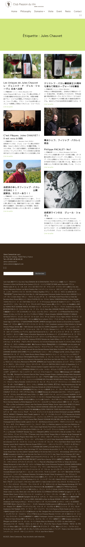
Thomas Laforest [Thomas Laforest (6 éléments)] (56, 402)
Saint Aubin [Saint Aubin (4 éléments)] (7, 282)
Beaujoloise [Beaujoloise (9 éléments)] (77, 374)
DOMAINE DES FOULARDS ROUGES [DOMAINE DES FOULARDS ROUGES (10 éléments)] (47, 379)
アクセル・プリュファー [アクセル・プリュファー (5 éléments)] (67, 357)
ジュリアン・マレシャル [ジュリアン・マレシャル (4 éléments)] (45, 509)
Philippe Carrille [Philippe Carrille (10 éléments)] (59, 352)
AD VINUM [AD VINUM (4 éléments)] (64, 334)
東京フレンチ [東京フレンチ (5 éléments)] (69, 437)
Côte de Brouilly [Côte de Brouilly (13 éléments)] (72, 489)
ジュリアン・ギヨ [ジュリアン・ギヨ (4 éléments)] (57, 452)
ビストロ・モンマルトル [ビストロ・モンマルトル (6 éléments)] (68, 482)
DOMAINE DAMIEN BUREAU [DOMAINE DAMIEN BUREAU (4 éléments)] (73, 464)
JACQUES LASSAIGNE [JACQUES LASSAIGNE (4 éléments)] (63, 407)
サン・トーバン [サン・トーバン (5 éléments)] (28, 447)
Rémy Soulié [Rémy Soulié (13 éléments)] (7, 377)
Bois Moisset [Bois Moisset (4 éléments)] (54, 337)
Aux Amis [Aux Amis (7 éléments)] (75, 307)
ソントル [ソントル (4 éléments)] (69, 479)
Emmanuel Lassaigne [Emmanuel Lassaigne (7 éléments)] (66, 412)
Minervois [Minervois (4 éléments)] (28, 444)
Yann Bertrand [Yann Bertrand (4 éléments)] (17, 389)
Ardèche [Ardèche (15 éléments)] (69, 307)
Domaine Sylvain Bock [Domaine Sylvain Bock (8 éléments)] (35, 327)
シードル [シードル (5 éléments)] (74, 447)
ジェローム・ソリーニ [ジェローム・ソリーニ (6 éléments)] (15, 369)
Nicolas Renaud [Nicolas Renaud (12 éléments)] (38, 349)
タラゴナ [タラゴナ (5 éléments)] (78, 442)
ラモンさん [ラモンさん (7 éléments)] (27, 482)
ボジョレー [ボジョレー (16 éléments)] (76, 444)
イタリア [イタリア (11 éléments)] (21, 467)
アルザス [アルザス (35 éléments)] (46, 377)
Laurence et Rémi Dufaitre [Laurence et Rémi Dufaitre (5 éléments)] (65, 324)
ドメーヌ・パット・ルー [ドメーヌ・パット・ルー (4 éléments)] (67, 339)
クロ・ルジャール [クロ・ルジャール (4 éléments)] (30, 464)
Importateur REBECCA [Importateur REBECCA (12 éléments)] (67, 404)
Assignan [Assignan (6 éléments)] (68, 519)
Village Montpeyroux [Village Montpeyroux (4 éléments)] (74, 349)
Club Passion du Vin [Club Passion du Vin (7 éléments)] (39, 332)
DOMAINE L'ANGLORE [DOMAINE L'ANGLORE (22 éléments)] (49, 407)
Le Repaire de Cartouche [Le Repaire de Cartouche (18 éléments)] (20, 487)
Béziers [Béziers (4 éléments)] (14, 504)
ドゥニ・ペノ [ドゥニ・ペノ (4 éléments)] (59, 329)
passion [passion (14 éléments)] (54, 504)
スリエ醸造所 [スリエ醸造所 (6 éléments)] (38, 392)
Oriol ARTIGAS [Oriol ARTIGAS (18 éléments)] (22, 394)
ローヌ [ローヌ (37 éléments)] (59, 469)
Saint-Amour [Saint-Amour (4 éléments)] (17, 297)
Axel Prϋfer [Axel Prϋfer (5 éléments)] (58, 462)
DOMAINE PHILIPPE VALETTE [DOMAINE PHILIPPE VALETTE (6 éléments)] (61, 309)
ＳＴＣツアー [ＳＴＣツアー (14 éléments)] (57, 529)
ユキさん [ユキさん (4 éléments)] (67, 352)
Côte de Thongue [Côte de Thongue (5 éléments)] (49, 434)
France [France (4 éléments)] (47, 372)
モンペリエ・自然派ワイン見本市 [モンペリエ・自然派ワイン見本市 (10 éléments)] (19, 457)
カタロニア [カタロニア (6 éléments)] (75, 354)
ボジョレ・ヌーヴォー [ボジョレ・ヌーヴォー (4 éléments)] (65, 319)
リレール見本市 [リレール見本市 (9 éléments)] (45, 389)
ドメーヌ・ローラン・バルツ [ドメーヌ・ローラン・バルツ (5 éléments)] (40, 324)
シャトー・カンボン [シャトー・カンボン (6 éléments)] (32, 504)
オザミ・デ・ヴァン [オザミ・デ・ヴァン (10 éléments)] (9, 359)
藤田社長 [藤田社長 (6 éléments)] (20, 497)
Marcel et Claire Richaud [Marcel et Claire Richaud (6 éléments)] (13, 519)
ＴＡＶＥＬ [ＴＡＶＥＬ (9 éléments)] (58, 514)
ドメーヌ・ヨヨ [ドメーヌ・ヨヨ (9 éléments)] (37, 422)
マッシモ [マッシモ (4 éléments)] (66, 342)
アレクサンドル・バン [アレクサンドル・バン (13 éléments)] (73, 369)
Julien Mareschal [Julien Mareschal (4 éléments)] (52, 467)
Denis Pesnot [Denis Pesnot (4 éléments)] (14, 299)
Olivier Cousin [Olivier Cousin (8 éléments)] (71, 442)
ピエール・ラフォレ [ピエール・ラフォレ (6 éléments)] (43, 299)
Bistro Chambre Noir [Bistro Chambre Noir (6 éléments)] (31, 289)
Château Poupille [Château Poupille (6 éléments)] (73, 299)
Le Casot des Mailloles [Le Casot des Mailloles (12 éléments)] (69, 424)
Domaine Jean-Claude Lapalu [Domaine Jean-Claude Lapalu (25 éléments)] (27, 414)
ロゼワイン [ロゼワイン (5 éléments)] (38, 482)
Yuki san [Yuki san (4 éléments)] (78, 384)
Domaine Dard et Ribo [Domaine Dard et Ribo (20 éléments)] (31, 374)
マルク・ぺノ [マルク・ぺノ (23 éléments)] (28, 412)
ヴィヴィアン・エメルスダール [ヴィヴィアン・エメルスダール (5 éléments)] (42, 402)
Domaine (39, 11)
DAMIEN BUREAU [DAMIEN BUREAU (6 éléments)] (69, 439)
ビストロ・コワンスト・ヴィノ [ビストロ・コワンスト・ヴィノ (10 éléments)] (23, 484)
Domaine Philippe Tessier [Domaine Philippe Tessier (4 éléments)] (50, 404)
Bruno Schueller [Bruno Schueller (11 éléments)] (51, 314)
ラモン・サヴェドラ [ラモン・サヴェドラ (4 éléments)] (68, 392)
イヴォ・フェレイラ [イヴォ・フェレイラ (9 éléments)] (16, 429)
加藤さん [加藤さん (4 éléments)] (42, 477)
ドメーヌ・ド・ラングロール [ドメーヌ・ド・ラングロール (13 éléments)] (46, 507)
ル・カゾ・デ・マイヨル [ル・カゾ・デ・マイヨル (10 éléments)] (46, 414)
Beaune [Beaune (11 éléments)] (22, 424)
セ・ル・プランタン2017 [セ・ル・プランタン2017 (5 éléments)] (33, 304)
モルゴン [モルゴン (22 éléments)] (38, 352)
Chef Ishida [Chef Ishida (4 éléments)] (26, 302)
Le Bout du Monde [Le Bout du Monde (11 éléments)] (48, 499)
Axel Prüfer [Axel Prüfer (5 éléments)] (66, 457)
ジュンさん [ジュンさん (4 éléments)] (16, 492)
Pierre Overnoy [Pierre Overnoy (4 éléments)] (46, 459)
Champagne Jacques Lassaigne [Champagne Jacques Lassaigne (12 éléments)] (50, 516)
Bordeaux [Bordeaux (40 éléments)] (64, 299)
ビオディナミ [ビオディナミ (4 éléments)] (77, 452)
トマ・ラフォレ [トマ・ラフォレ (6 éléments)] (13, 324)
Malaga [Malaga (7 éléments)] (5, 464)
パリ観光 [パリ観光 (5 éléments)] (20, 334)
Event (59, 11)
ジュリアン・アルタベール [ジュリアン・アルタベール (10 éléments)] (64, 444)
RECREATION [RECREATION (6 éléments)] (9, 309)
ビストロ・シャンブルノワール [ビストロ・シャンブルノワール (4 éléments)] (25, 469)
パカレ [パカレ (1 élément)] (61, 497)
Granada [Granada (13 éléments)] (6, 472)
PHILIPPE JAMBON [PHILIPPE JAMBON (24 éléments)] (36, 362)
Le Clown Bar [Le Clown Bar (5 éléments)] (73, 297)
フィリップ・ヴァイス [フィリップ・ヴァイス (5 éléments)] (57, 382)
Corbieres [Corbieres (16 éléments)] (58, 362)
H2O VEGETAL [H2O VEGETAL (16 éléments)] (23, 339)
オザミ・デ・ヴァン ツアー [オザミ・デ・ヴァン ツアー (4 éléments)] (29, 509)
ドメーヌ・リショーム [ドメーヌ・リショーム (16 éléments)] (26, 329)
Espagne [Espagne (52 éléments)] (27, 497)
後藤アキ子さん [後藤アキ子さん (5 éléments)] (54, 377)
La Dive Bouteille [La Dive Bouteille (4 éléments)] (62, 427)
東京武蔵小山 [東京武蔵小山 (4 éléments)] (37, 409)
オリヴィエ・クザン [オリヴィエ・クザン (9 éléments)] (17, 392)
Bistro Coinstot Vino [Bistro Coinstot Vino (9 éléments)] (68, 516)
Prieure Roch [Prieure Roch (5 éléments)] (64, 297)
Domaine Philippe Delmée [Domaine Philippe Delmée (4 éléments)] (11, 327)
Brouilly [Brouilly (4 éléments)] (61, 429)
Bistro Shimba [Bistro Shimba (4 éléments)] (15, 422)
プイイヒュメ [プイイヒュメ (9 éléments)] (24, 489)
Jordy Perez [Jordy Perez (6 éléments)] (47, 359)
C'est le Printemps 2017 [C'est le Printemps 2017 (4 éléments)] (68, 454)
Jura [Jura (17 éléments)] (5, 304)
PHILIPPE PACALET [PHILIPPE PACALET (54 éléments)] (30, 459)
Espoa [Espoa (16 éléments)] (55, 509)
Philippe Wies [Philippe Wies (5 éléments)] (40, 464)
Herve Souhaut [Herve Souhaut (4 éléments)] (28, 284)
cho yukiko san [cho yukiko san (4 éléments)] (75, 344)
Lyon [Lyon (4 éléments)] (69, 344)
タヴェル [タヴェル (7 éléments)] (21, 409)
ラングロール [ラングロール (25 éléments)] (59, 521)
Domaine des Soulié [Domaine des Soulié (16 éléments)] (56, 342)
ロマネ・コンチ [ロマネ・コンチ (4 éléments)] (14, 397)
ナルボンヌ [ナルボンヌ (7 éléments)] (63, 364)
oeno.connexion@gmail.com (13, 264)
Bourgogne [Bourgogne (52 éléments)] (14, 419)
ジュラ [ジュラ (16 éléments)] (44, 492)
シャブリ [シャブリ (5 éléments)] (62, 437)
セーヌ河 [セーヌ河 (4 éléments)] (35, 294)
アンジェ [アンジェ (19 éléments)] (25, 332)
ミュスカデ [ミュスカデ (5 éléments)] (61, 337)
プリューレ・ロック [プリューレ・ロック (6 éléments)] (34, 519)
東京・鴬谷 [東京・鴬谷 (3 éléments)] (31, 344)
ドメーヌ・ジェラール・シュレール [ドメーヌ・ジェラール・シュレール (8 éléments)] (24, 442)
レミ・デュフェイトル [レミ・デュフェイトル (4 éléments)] (39, 412)
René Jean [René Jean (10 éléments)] (23, 492)
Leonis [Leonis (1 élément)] (38, 297)
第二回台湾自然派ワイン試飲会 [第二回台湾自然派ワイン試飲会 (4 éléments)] (51, 487)
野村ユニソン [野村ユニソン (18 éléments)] (60, 506)
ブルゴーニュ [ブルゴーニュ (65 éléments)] (12, 482)
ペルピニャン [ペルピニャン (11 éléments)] (9, 362)
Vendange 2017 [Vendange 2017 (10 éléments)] (73, 484)
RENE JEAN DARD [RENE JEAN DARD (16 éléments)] (36, 499)
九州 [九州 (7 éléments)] (24, 322)
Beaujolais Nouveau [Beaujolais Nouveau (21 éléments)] (31, 387)
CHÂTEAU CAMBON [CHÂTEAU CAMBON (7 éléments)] (57, 492)
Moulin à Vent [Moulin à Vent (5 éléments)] (66, 529)
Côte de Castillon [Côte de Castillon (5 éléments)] (65, 432)
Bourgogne (67, 152)
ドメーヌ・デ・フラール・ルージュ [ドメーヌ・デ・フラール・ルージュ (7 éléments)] (45, 469)
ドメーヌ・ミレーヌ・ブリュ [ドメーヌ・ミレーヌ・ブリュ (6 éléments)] (41, 382)
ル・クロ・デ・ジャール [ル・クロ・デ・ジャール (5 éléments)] (55, 457)
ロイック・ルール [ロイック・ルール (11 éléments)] (30, 317)
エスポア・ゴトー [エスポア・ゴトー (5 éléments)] (75, 409)
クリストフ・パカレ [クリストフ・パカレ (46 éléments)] (48, 526)
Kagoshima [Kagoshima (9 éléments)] (71, 364)
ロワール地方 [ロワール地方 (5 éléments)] (66, 287)
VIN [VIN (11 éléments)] (57, 399)
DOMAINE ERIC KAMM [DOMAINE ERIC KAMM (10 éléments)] (40, 447)
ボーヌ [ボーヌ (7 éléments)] (64, 514)
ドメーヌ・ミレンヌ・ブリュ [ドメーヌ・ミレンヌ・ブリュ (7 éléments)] (49, 442)
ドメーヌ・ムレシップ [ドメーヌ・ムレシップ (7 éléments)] (56, 394)
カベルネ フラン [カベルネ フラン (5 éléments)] (23, 494)
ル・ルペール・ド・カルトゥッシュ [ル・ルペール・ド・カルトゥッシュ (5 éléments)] (48, 497)
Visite (50, 11)
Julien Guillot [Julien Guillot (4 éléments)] (68, 521)
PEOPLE (31, 141)
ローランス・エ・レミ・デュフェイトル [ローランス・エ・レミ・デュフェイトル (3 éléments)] (24, 379)
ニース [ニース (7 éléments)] (38, 442)
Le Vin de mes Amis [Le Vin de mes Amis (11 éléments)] (45, 452)
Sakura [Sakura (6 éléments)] (77, 404)
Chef (30, 92)
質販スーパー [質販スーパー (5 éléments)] (14, 409)
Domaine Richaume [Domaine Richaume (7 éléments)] (9, 417)
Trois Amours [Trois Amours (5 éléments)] (16, 477)
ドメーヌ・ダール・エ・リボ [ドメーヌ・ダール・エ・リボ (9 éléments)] (67, 332)
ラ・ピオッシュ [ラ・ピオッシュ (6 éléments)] (69, 337)
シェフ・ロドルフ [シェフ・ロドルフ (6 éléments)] (19, 337)
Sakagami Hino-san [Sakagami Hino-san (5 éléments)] (48, 511)
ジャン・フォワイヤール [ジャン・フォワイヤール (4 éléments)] (66, 399)
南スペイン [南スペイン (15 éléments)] (14, 282)
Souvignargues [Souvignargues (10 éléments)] (43, 294)
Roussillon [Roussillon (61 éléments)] (67, 312)
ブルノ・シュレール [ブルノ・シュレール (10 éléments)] (64, 467)
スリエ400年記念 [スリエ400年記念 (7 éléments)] (61, 344)
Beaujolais (26, 92)
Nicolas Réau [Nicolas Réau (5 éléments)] (40, 521)
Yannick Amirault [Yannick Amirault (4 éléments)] (27, 349)
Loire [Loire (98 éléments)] (39, 459)
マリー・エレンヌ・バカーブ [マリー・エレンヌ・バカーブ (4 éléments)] (31, 472)
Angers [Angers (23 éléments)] (72, 352)
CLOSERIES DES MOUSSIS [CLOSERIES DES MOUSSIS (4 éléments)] (16, 319)
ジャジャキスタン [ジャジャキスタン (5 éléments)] (55, 432)
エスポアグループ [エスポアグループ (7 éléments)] (16, 322)
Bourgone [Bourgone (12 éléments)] (64, 504)
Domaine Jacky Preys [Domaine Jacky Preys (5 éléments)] (37, 434)
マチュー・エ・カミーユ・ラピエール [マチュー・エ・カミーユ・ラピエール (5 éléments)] (56, 292)
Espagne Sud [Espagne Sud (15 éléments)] (13, 511)
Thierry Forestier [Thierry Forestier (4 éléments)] (19, 382)
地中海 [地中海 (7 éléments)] (21, 399)
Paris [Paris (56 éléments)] (35, 514)
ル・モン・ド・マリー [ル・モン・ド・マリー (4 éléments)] (46, 519)
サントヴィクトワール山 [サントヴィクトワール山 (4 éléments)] (48, 454)
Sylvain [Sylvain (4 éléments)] (55, 489)
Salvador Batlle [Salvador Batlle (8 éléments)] (33, 452)
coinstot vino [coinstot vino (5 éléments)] (76, 519)
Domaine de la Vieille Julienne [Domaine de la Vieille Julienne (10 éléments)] (13, 449)
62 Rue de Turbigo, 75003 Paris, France (18, 257)
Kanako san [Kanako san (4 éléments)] (67, 509)
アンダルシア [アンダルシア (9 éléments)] (34, 314)
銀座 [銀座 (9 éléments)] (19, 324)
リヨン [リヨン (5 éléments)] (29, 492)
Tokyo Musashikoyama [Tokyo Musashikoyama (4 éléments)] (68, 384)
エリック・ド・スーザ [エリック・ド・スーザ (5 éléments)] (36, 302)
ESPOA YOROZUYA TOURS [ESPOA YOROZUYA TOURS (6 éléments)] (49, 409)
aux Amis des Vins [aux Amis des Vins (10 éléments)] (58, 359)
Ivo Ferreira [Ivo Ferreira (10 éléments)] (44, 529)
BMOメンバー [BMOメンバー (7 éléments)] (23, 299)
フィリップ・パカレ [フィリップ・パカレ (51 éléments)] (23, 367)
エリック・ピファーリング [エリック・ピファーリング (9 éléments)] (41, 337)
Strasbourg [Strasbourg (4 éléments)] (58, 474)
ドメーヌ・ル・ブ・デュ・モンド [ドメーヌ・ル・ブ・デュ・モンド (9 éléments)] (34, 309)
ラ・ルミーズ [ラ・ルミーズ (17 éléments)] (8, 332)
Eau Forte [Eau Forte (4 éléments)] (26, 294)
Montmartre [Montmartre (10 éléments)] (25, 362)
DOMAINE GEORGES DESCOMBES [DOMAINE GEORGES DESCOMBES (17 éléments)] (15, 352)
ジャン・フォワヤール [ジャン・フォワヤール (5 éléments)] (69, 526)
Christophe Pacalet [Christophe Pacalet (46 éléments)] (31, 357)
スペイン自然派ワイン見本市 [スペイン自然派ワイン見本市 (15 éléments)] (61, 459)
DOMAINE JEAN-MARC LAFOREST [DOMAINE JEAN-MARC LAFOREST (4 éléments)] (65, 499)
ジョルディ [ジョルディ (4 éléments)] (20, 482)
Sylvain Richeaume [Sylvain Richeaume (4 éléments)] (51, 464)
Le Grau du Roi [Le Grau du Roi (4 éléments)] (66, 322)
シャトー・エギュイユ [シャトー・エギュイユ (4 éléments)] (48, 444)
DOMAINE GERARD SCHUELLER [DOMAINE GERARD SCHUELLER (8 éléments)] (13, 387)
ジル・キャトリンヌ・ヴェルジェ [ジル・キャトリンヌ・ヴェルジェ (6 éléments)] (20, 499)
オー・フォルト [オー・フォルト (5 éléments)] (54, 372)
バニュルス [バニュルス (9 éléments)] (47, 439)
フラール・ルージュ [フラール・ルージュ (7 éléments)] (23, 314)
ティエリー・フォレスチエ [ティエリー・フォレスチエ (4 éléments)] (72, 302)
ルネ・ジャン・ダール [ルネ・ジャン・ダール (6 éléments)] (42, 317)
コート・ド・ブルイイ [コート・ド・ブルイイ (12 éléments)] (58, 389)
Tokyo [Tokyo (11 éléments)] (58, 454)
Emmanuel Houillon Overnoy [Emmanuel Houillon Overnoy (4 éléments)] (57, 294)
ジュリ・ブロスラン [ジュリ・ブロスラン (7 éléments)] (69, 282)
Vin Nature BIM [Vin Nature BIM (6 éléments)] (63, 349)
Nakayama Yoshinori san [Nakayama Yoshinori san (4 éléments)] (16, 289)
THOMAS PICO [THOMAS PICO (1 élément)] (7, 302)
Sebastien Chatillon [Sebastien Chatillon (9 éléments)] (44, 504)
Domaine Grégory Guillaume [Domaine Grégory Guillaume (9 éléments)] (54, 374)
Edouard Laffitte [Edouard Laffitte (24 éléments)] (43, 432)
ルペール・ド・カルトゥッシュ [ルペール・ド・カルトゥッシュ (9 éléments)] (13, 412)
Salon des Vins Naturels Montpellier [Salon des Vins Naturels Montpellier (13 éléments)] (30, 359)
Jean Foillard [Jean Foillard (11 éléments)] (35, 457)
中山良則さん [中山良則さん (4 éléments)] (73, 304)
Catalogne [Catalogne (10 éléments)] (25, 474)
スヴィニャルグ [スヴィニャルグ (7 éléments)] (24, 419)
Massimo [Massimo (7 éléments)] (51, 514)
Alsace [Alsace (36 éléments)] (9, 506)
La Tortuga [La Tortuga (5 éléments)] (78, 324)
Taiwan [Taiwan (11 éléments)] (42, 374)
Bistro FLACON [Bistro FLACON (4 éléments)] (32, 299)
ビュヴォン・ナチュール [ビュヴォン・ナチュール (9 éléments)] (64, 502)
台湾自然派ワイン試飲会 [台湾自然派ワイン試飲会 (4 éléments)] (31, 516)
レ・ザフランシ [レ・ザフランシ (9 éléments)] (30, 502)
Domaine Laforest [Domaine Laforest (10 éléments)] (24, 404)
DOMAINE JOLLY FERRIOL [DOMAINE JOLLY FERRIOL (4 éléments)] (45, 384)
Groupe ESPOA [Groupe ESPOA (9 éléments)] (37, 444)
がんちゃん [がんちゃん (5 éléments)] (17, 362)
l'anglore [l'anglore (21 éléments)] (22, 444)
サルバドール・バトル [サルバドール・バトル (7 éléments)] (14, 349)
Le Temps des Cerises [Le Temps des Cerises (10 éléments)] (70, 462)
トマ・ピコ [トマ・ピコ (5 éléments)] (57, 334)
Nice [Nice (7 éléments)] (31, 294)
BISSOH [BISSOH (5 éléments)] (38, 407)
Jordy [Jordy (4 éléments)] (29, 394)
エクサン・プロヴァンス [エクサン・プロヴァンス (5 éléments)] (60, 422)
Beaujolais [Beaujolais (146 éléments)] (51, 344)
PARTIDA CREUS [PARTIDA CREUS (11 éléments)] (54, 364)
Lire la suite (8, 107)
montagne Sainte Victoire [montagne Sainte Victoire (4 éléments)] (53, 322)
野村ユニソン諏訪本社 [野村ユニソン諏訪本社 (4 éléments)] (69, 497)
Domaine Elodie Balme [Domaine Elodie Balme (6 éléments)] (50, 349)
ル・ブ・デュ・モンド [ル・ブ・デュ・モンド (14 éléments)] (72, 507)
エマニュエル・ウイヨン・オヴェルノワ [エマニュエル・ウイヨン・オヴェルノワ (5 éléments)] (47, 369)
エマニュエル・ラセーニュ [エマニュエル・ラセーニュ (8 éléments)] (67, 289)
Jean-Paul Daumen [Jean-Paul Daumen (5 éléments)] (36, 404)
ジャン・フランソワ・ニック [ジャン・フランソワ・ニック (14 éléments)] (53, 312)
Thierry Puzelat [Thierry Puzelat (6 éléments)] (57, 524)
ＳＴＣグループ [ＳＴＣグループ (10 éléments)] (25, 434)
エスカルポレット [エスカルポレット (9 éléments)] (25, 312)
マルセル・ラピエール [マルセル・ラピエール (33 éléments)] (69, 524)
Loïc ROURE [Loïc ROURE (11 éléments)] (13, 521)
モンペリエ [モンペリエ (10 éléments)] (43, 457)
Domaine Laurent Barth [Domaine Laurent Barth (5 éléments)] (10, 444)
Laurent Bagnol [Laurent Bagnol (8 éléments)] (14, 489)
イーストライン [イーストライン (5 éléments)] (41, 397)
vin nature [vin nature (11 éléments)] (27, 377)
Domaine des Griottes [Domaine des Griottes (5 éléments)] (73, 414)
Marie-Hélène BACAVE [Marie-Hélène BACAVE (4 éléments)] (15, 459)
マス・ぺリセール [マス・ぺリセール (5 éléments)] (45, 472)
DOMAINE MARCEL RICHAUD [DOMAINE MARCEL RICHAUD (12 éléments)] (25, 307)
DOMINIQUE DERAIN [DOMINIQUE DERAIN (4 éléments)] (28, 369)
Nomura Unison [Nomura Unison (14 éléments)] (47, 422)
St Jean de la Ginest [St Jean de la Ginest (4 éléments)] (53, 412)
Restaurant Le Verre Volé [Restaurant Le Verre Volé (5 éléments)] (17, 464)
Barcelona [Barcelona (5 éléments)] (6, 299)
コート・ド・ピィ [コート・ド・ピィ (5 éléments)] (17, 302)
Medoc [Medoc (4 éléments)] (71, 374)
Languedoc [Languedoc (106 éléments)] (53, 326)
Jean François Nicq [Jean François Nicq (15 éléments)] (18, 502)
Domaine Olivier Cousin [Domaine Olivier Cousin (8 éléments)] (10, 494)
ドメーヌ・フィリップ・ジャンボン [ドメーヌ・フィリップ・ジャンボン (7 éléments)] (44, 479)
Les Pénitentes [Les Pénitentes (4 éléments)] (49, 521)
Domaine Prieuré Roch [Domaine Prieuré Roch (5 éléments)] (49, 427)
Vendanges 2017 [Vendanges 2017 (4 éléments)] (68, 372)
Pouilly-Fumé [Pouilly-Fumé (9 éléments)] (56, 297)
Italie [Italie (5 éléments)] (11, 389)
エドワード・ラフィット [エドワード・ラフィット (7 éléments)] (33, 372)
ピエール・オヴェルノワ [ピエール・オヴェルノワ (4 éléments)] (69, 474)
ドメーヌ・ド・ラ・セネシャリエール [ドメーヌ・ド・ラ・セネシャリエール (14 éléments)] (45, 484)
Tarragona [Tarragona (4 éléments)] (67, 492)
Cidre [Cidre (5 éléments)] (33, 482)
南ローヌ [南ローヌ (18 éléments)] (24, 519)
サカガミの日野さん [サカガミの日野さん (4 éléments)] (29, 399)
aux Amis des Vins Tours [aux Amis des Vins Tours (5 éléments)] (33, 454)
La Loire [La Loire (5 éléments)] (72, 327)
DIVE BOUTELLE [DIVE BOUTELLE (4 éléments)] (64, 377)
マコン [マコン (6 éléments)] (43, 372)
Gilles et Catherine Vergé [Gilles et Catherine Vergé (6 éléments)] (63, 434)
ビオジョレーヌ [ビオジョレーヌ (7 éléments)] (8, 342)
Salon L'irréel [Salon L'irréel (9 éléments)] (46, 482)
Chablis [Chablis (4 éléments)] (50, 529)
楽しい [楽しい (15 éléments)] (54, 304)
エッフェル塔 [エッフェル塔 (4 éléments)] (39, 399)
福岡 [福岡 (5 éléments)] (64, 494)
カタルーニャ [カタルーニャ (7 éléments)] (35, 394)
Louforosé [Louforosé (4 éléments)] (63, 367)
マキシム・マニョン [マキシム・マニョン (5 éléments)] (14, 434)
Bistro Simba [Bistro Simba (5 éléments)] (64, 379)
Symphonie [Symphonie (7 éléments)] (53, 324)
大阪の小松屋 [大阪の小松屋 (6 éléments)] (71, 397)
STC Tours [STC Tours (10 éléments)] (39, 449)
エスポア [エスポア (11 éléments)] (46, 394)
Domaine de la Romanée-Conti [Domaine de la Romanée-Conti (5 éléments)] (52, 392)
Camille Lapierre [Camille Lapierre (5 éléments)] (26, 422)
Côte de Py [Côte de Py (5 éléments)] (33, 497)
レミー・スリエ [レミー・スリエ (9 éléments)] (71, 367)
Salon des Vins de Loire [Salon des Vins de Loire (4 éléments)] (67, 419)
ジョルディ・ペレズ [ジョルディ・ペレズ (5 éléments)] (49, 399)
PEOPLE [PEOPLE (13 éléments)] (38, 339)
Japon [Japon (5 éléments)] (30, 332)
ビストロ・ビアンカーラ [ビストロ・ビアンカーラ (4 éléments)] (19, 462)
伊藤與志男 (9, 92)
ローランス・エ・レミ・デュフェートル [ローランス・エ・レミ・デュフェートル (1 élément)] (61, 354)
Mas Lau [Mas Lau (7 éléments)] (15, 404)
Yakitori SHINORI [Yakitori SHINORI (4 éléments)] (55, 299)
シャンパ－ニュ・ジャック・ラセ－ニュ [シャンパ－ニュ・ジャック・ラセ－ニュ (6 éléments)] (37, 424)
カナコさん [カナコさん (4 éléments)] (77, 339)
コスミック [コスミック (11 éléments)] (29, 382)
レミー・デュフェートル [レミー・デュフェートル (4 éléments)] (39, 417)
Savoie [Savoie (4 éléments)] (5, 452)
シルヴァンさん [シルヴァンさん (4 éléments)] (55, 482)
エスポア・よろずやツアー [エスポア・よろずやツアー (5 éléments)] (11, 372)
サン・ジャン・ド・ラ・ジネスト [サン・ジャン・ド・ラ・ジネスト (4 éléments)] (55, 477)
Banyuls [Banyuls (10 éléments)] (12, 472)
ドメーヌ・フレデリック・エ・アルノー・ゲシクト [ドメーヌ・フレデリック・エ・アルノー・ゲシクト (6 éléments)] (51, 307)
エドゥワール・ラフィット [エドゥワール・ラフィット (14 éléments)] (40, 364)
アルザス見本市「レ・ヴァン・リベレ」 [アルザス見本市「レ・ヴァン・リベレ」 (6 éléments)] (25, 384)
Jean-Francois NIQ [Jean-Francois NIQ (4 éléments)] (49, 362)
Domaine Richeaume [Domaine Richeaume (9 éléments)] (20, 347)
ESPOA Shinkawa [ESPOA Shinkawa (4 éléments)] (27, 479)
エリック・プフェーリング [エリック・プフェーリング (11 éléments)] (71, 362)
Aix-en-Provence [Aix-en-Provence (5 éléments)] (43, 514)
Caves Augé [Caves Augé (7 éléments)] (38, 427)
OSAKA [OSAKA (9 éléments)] (33, 429)
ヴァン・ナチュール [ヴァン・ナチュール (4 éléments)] (63, 304)
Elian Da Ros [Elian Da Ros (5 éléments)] (27, 429)
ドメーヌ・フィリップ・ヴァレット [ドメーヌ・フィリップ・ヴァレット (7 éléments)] (47, 429)
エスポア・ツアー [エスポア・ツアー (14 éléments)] (63, 327)
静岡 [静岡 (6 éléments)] (63, 519)
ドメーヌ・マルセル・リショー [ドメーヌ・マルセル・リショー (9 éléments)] (13, 447)
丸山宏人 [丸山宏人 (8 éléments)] (78, 357)
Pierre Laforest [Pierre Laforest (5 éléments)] (43, 319)
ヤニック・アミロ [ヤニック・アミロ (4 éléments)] (53, 347)
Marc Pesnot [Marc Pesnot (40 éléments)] (38, 419)
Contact (78, 11)
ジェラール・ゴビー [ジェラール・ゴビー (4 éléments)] (37, 377)
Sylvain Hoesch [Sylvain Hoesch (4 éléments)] (18, 294)
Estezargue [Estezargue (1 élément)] (47, 302)
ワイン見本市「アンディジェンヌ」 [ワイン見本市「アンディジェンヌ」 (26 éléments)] (24, 506)
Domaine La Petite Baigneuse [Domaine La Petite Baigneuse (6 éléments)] (23, 402)
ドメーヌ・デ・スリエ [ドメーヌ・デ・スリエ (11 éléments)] (17, 354)
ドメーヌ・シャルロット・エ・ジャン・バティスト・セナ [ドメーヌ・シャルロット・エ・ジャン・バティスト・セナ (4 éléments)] (45, 494)
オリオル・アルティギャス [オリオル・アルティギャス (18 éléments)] (23, 342)
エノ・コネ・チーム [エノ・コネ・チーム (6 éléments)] (52, 332)
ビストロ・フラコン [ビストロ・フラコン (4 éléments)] (25, 364)
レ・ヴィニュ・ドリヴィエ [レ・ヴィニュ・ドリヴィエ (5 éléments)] (44, 489)
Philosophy (25, 11)
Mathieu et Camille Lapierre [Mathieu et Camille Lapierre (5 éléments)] (12, 407)
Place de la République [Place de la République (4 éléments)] (47, 462)
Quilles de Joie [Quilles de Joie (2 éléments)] (14, 339)
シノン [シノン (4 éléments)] (35, 432)
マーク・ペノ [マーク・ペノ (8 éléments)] (75, 492)
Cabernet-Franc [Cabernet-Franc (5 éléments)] (54, 367)
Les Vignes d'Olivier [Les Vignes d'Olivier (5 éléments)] (64, 317)
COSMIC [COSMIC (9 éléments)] (53, 502)
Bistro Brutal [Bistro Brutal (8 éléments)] (69, 389)
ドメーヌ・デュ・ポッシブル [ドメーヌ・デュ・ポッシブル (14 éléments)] (42, 524)
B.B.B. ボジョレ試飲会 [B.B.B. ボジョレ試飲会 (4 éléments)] (31, 319)
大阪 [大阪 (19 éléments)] (64, 402)
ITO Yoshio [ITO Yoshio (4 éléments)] (77, 472)
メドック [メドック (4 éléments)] (24, 407)
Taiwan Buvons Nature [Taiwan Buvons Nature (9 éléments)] (32, 354)
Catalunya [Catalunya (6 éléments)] (32, 339)
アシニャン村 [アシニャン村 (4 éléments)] (31, 352)
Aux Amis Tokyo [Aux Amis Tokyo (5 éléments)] (24, 282)
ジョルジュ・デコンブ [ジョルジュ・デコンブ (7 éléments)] (40, 347)
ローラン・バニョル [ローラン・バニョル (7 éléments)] (65, 447)
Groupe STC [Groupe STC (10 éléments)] (7, 477)
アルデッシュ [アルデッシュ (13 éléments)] (54, 282)
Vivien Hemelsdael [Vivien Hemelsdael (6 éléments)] (57, 439)
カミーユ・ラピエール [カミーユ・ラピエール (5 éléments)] (13, 344)
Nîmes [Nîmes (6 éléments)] (12, 526)
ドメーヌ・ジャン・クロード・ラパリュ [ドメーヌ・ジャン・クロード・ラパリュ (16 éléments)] (46, 437)
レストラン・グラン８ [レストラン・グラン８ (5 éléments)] (33, 531)
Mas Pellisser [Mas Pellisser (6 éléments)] (31, 407)
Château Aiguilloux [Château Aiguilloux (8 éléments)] (39, 292)
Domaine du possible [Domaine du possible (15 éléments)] (50, 449)
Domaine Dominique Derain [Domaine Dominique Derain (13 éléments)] (64, 511)
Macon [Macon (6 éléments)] (41, 439)
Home (14, 11)
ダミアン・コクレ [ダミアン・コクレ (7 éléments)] (12, 304)
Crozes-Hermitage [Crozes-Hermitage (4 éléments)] (29, 449)
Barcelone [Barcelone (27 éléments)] (69, 472)
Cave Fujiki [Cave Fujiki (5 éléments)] (19, 472)
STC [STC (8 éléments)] (18, 312)
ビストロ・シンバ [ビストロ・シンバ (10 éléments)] (39, 284)
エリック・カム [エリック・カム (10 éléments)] (73, 422)
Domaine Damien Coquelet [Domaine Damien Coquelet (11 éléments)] (40, 367)
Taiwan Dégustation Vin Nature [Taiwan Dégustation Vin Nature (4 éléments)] (13, 357)
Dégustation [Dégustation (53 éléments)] (25, 477)
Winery (20, 92)
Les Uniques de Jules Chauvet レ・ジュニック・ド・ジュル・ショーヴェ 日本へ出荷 (21, 85)
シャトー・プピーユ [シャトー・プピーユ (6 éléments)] (48, 352)
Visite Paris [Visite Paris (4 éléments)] (21, 454)
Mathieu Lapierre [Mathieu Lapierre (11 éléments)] (55, 424)
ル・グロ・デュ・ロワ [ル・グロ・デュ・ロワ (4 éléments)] (66, 387)
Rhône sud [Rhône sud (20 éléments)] (24, 344)
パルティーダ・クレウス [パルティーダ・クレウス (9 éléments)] (43, 502)
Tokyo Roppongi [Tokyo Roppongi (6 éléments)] (63, 484)
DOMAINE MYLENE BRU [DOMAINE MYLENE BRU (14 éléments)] (52, 419)
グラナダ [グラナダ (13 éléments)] (72, 417)
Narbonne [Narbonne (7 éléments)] (76, 329)
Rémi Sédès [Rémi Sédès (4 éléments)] (29, 437)
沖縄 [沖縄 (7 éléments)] (61, 372)
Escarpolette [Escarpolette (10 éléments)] (12, 454)
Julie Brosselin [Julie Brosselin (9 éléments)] (17, 439)
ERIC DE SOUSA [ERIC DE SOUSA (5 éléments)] (36, 492)
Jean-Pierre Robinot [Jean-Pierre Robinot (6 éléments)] (47, 531)
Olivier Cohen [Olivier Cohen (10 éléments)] (7, 492)
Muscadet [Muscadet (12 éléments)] (65, 284)
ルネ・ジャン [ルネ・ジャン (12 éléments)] (15, 424)
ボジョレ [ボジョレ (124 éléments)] (57, 384)
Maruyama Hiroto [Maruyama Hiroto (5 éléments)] (64, 409)
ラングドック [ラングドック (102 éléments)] (27, 526)
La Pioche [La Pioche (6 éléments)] (61, 509)
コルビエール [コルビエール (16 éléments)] (53, 317)
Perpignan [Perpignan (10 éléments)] (60, 464)
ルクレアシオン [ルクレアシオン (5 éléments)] (31, 397)
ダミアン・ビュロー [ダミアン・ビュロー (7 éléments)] (17, 317)
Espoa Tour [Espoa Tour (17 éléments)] (73, 377)
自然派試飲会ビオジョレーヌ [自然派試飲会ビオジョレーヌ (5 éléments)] (31, 389)
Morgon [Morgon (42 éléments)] (6, 521)
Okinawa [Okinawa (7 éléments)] (52, 329)
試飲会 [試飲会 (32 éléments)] (74, 379)
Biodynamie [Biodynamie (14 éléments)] (55, 387)
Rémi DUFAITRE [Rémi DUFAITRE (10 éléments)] (76, 529)
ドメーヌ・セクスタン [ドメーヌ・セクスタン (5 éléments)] (25, 292)
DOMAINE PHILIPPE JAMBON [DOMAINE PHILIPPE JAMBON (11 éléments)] (35, 322)
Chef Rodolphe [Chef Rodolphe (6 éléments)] (15, 509)
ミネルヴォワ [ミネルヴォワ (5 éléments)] (62, 489)
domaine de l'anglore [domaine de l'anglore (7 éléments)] (57, 302)
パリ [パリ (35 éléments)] (70, 284)
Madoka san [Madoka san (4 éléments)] (23, 397)
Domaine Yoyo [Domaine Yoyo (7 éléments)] (28, 432)
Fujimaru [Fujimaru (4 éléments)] (49, 304)
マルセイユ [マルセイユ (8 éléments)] (35, 342)
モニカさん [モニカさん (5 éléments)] (72, 342)
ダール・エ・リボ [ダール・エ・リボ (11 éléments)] (45, 297)
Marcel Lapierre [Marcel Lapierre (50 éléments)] (13, 329)
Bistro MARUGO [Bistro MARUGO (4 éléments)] (72, 294)
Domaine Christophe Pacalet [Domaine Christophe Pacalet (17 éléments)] (39, 474)
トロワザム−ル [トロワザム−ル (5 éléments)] (17, 332)
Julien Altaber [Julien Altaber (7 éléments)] (74, 449)
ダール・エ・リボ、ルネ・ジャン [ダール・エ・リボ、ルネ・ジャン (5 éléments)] (22, 287)
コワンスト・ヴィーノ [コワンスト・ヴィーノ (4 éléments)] (32, 462)
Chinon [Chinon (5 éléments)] (52, 474)
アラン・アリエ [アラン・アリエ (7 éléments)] (54, 319)
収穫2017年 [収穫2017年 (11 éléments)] (36, 526)
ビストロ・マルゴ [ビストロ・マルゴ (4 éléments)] (8, 347)
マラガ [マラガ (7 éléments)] (13, 367)
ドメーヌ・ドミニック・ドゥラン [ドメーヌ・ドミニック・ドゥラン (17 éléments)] (50, 287)
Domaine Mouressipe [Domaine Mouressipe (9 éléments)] (53, 397)
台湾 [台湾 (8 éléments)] (58, 504)
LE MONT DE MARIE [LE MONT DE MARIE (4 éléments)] (51, 284)
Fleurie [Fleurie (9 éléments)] (43, 304)
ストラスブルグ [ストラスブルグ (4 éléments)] (44, 342)
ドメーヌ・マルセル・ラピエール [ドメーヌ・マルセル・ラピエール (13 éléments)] (21, 524)
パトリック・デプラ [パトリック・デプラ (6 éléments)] (60, 414)
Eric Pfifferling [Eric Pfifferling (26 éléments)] (66, 487)
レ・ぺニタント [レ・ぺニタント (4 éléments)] (68, 329)
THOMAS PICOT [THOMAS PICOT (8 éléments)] (10, 307)
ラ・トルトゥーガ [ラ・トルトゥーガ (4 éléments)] (18, 377)
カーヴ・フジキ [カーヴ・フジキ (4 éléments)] (18, 309)
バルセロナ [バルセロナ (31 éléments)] (19, 432)
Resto (68, 11)
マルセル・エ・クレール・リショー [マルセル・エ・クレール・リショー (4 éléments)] (49, 357)
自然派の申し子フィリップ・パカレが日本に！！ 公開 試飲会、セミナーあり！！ (21, 190)
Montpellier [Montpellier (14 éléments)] (18, 374)
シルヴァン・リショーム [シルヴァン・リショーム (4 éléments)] (66, 347)
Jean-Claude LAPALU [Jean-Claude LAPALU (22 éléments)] (61, 417)
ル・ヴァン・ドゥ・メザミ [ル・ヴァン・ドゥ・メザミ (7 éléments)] (30, 439)
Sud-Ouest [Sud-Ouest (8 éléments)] (62, 442)
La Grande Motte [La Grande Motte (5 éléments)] (53, 447)
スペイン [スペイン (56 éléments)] (50, 417)
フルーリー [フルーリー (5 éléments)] (22, 304)
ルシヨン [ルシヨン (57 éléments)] (36, 287)
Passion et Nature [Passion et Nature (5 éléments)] (41, 344)
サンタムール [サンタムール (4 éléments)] (13, 314)
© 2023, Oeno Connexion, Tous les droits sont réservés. (24, 537)
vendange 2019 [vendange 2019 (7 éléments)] (68, 452)
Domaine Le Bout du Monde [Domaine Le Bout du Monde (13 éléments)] (13, 284)
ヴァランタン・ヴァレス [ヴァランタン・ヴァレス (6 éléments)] (17, 516)
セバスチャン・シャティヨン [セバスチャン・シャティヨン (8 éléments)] (12, 474)
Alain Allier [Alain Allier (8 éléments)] (48, 309)
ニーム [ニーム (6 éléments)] (7, 432)
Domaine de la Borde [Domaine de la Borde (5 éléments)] (44, 387)
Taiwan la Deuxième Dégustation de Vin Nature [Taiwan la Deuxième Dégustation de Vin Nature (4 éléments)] (39, 334)
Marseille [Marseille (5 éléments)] (12, 432)
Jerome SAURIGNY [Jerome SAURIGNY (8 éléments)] (70, 394)
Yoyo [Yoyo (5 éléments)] (69, 379)
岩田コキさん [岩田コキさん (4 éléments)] (32, 489)
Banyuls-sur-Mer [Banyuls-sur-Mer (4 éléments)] (36, 511)
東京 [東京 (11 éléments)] (41, 394)
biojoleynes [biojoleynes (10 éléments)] (7, 509)
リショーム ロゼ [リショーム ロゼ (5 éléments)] (54, 289)
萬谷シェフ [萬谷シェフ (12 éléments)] (59, 526)
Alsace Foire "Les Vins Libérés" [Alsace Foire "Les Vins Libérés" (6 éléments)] (18, 452)
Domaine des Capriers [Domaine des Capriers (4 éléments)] (10, 467)
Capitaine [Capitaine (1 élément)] (30, 347)
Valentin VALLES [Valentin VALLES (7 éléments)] (61, 479)
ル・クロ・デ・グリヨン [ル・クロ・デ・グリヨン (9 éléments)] (41, 329)
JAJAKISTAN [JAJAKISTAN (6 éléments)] (28, 409)
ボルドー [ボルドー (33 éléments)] (42, 314)
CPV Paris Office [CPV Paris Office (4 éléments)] (29, 392)
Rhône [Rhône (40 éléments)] (48, 492)
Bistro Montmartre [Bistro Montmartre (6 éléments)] (36, 487)
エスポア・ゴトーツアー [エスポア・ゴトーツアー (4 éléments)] (58, 472)
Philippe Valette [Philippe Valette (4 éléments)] (45, 354)
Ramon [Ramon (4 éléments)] (31, 419)
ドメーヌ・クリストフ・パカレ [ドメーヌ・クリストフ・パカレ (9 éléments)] (24, 427)
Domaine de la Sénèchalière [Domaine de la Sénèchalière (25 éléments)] (39, 282)
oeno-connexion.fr (10, 262)
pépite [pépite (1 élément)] (59, 284)
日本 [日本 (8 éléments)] (68, 514)
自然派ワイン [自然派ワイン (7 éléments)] (57, 519)
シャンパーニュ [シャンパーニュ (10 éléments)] (43, 289)
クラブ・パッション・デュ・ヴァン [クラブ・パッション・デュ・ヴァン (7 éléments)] (35, 467)
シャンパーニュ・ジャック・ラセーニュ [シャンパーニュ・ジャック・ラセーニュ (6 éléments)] (15, 531)
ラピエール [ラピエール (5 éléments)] (18, 479)
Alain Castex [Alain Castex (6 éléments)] (35, 477)
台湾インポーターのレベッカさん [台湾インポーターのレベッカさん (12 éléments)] (29, 529)
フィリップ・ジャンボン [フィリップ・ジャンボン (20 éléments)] (70, 469)
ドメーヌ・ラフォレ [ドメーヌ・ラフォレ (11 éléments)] (9, 394)
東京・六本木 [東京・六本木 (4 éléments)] (24, 327)
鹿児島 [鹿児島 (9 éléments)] (5, 454)
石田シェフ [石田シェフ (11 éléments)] (17, 526)
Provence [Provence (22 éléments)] (63, 397)
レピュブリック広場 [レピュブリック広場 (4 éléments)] (24, 511)
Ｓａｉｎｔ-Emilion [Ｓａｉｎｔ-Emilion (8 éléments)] (70, 382)
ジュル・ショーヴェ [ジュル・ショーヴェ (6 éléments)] (37, 312)
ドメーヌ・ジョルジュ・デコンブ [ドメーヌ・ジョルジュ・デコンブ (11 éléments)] (22, 514)
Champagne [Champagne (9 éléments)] (7, 422)
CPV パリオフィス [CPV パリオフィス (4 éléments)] (26, 324)
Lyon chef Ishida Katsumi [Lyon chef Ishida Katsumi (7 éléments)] (24, 417)
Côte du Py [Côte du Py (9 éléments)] (28, 337)
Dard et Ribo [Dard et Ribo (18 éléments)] (21, 504)
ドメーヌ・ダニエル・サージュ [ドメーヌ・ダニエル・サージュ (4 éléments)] (27, 521)
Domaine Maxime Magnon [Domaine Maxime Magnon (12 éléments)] (16, 437)
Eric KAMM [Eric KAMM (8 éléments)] (45, 327)
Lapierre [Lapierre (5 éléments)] (77, 392)
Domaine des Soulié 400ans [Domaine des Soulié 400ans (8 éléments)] (50, 339)
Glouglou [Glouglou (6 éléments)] (66, 374)
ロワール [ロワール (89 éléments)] (62, 369)
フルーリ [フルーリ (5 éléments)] (22, 372)
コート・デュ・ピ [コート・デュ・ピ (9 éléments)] (64, 449)
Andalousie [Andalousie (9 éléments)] (7, 502)
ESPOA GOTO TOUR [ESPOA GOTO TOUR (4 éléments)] (71, 477)
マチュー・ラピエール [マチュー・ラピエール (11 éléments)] (28, 297)
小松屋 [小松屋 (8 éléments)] (61, 282)
